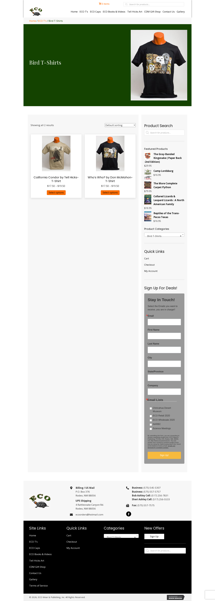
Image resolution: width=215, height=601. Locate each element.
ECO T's (42, 20)
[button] (128, 513)
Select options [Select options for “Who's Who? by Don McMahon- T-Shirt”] (110, 192)
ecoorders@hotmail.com (89, 514)
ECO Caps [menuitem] (34, 548)
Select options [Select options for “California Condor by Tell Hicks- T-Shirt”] (56, 192)
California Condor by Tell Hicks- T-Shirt (56, 179)
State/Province (155, 371)
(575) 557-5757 (152, 491)
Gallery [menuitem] (33, 579)
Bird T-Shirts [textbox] (163, 236)
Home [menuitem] (32, 535)
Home (32, 20)
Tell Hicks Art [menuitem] (36, 560)
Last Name (153, 344)
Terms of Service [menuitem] (38, 585)
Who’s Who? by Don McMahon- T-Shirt (110, 179)
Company (153, 385)
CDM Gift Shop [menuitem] (37, 566)
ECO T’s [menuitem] (33, 541)
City (150, 358)
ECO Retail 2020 (161, 415)
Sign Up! (164, 455)
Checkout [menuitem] (149, 264)
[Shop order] (120, 125)
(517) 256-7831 (159, 495)
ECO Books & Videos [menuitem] (40, 554)
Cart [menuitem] (146, 258)
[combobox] (164, 235)
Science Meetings (162, 428)
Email (151, 316)
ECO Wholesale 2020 (164, 420)
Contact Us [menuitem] (35, 573)
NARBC (157, 424)
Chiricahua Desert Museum (162, 410)
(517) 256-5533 (161, 499)
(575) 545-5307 (152, 487)
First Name (153, 330)
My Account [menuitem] (150, 271)
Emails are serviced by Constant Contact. (161, 446)
